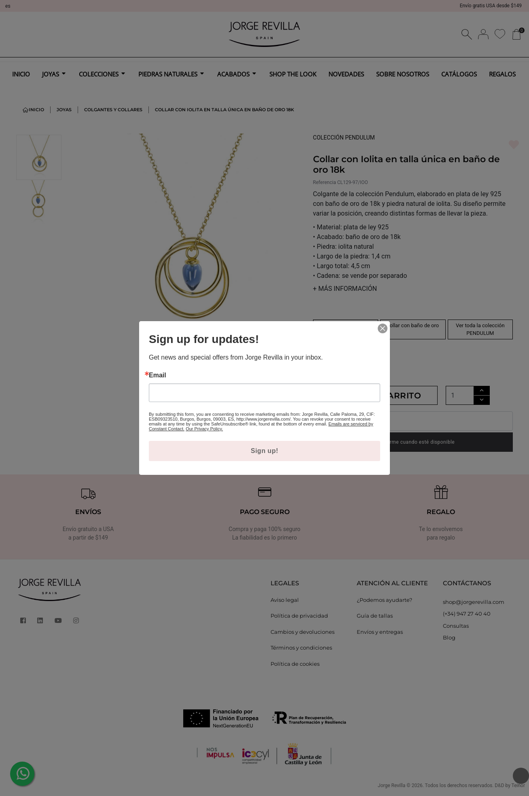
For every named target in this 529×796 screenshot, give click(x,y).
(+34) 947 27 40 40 (467, 613)
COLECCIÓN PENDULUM (344, 137)
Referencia (324, 182)
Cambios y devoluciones (302, 632)
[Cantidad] (460, 395)
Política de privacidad (299, 615)
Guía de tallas (375, 615)
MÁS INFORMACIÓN (345, 288)
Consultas (456, 625)
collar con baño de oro (413, 325)
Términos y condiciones (301, 647)
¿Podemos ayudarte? (384, 600)
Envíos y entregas (380, 632)
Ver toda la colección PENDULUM (480, 329)
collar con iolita (345, 347)
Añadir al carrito (375, 395)
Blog (449, 637)
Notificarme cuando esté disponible (413, 442)
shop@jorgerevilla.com (473, 602)
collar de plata (345, 325)
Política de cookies (295, 664)
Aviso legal (285, 600)
